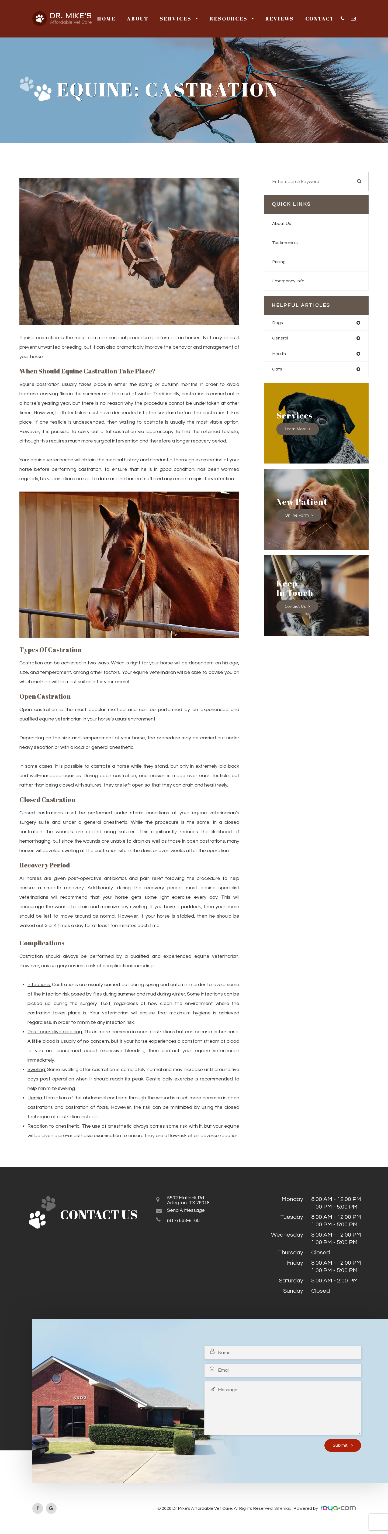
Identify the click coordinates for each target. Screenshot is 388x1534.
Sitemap (283, 1508)
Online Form (297, 516)
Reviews (279, 18)
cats (277, 370)
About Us (282, 223)
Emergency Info (289, 280)
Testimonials (286, 242)
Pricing (279, 261)
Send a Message (189, 1213)
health (279, 354)
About (137, 18)
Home (106, 18)
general (281, 338)
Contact (319, 18)
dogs (278, 322)
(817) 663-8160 (186, 1223)
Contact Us (296, 608)
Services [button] (179, 18)
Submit (341, 1445)
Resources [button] (231, 18)
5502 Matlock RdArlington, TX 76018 (192, 1201)
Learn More (296, 430)
